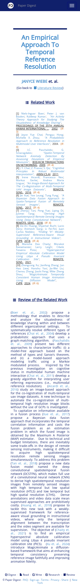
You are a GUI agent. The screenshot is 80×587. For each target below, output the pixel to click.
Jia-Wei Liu (56, 268)
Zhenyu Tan (27, 210)
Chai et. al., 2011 (40, 376)
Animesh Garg (33, 229)
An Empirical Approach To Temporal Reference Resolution (40, 52)
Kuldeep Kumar (36, 116)
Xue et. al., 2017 (55, 414)
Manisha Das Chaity (36, 244)
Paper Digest (22, 6)
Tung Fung (51, 195)
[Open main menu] (72, 5)
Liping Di (57, 210)
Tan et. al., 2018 (24, 463)
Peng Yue (44, 210)
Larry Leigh (43, 247)
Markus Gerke (26, 180)
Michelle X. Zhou (27, 137)
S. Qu (47, 168)
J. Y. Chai (25, 168)
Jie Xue (24, 195)
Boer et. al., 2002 (29, 312)
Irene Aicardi (30, 177)
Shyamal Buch (47, 226)
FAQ (25, 580)
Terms (45, 580)
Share (64, 580)
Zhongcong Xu (30, 265)
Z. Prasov (36, 168)
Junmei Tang (25, 213)
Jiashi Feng (41, 271)
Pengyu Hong (54, 134)
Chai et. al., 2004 (40, 333)
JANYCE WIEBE (34, 81)
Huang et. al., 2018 (36, 505)
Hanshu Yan (39, 268)
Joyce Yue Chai (32, 134)
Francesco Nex (53, 177)
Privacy (55, 580)
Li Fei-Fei (50, 229)
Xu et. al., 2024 (58, 544)
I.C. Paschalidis (39, 150)
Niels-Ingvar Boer (32, 113)
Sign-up (34, 580)
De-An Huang (28, 226)
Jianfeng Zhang (50, 265)
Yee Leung (37, 195)
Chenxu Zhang (24, 271)
